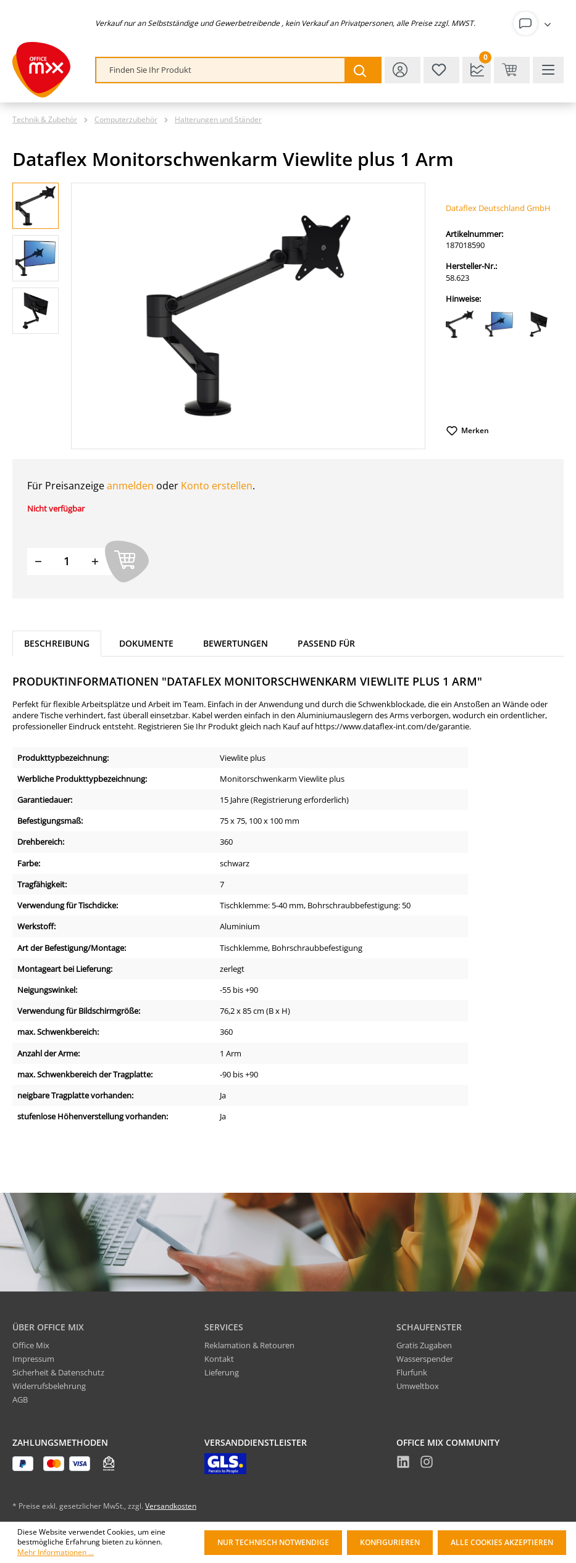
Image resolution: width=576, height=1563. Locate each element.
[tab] (56, 644)
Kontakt (219, 1358)
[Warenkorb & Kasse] (512, 70)
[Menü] (548, 70)
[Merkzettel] (441, 70)
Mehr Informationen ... (55, 1552)
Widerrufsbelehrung (49, 1385)
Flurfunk (411, 1372)
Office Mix (30, 1345)
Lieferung (221, 1372)
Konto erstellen (217, 485)
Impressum (33, 1358)
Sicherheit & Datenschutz (58, 1372)
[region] (219, 316)
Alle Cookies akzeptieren (502, 1542)
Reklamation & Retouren (249, 1345)
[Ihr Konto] (535, 23)
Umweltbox (417, 1385)
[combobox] (220, 70)
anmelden (130, 485)
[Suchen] (362, 70)
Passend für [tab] (326, 643)
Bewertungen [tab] (235, 643)
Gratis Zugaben (424, 1345)
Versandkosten (170, 1506)
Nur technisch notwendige (273, 1542)
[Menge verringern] (38, 561)
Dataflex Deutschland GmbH (498, 208)
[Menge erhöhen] (95, 561)
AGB (20, 1399)
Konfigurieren (390, 1542)
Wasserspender (424, 1358)
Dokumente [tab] (146, 643)
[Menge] (67, 561)
